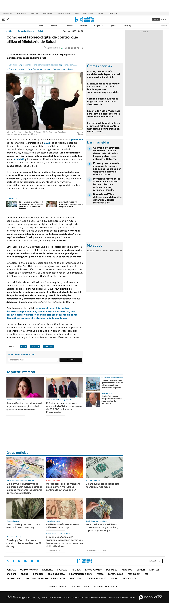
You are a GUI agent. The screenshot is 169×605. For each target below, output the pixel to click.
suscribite (155, 19)
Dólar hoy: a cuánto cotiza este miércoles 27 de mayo (102, 485)
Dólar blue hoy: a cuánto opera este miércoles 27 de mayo (23, 526)
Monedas (90, 250)
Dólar (77, 13)
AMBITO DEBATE (107, 586)
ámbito (9, 31)
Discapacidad (47, 13)
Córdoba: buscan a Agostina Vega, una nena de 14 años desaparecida (102, 101)
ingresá (163, 19)
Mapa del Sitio (13, 578)
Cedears (118, 250)
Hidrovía (100, 13)
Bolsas (98, 250)
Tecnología (134, 574)
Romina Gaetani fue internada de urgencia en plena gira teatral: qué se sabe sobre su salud (24, 406)
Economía (54, 26)
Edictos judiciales (96, 578)
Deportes (38, 574)
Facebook (13, 561)
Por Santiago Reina (53, 550)
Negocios (98, 26)
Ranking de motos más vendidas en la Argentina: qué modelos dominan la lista (103, 74)
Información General (25, 31)
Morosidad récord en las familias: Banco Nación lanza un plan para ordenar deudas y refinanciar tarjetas (106, 184)
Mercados (111, 570)
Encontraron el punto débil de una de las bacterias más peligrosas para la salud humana (31, 205)
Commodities (108, 250)
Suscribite (71, 359)
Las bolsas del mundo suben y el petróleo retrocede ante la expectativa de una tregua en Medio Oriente (103, 127)
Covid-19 (19, 159)
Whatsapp (38, 561)
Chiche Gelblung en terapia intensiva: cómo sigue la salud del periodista (112, 400)
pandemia (77, 139)
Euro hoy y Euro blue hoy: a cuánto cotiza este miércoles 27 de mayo (23, 543)
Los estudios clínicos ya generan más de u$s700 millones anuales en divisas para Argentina (112, 384)
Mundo (25, 574)
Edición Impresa (56, 574)
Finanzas (69, 26)
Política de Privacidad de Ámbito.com (45, 578)
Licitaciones (129, 578)
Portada (11, 570)
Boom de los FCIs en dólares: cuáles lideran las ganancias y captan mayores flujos (107, 198)
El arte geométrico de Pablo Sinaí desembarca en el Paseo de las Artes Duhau (41, 69)
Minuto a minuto (54, 480)
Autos (100, 574)
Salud (40, 31)
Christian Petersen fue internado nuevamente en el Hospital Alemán (71, 204)
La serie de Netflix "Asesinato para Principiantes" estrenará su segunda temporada (103, 113)
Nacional (11, 574)
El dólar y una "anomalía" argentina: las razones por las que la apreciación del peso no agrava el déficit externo (107, 169)
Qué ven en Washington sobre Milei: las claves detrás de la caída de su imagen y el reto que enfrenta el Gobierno (106, 153)
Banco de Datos (93, 570)
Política (83, 26)
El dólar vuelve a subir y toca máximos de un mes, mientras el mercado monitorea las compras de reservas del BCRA (24, 488)
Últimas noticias (29, 570)
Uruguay (127, 26)
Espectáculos (115, 574)
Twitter (7, 561)
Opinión (113, 26)
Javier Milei (34, 13)
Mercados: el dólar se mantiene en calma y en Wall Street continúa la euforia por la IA (63, 486)
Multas (114, 578)
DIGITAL (58, 586)
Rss (146, 574)
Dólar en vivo (21, 13)
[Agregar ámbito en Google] (54, 48)
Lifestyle (154, 570)
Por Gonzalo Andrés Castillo (96, 550)
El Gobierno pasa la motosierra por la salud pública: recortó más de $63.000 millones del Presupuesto (64, 408)
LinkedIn (25, 561)
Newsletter (164, 25)
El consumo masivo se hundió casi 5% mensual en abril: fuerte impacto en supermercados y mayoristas (103, 88)
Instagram (19, 561)
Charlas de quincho (63, 13)
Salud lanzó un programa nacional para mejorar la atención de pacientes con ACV (43, 65)
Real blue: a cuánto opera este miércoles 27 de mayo (62, 526)
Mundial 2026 (112, 13)
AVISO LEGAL (75, 578)
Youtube (32, 561)
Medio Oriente (88, 13)
